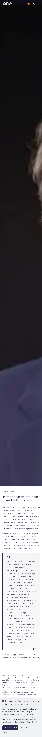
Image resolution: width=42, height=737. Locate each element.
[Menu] (38, 4)
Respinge (24, 728)
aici (3, 661)
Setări (6, 732)
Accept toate (10, 728)
